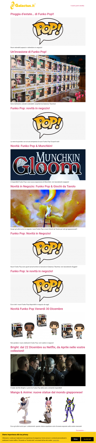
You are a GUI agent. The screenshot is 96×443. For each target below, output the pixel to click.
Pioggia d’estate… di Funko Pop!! (32, 14)
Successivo (81, 430)
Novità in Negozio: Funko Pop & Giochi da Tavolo (42, 186)
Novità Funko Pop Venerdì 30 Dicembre (36, 309)
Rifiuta (76, 439)
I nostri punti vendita (77, 6)
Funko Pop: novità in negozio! (30, 108)
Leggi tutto (56, 440)
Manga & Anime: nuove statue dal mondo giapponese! (46, 392)
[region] (48, 437)
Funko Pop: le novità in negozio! (31, 271)
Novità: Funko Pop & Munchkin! (31, 146)
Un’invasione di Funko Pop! (28, 52)
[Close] (94, 433)
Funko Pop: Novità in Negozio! (30, 233)
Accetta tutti (87, 439)
